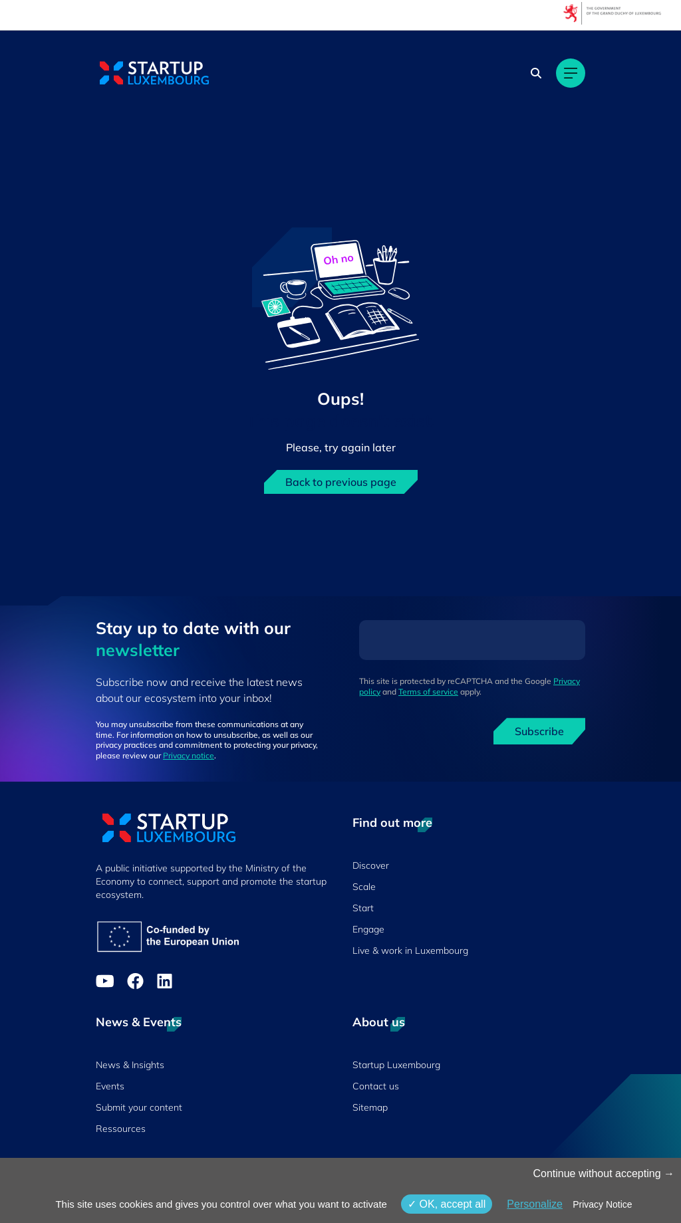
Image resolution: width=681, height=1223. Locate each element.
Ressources (121, 1129)
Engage (368, 929)
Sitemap (370, 1107)
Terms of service (428, 692)
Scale (364, 887)
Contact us (375, 1086)
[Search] (536, 73)
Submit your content (139, 1107)
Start (363, 908)
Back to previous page (340, 482)
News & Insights (130, 1065)
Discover (370, 865)
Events (110, 1086)
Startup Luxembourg (396, 1065)
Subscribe (539, 731)
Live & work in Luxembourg (410, 950)
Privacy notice (188, 755)
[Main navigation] (570, 73)
